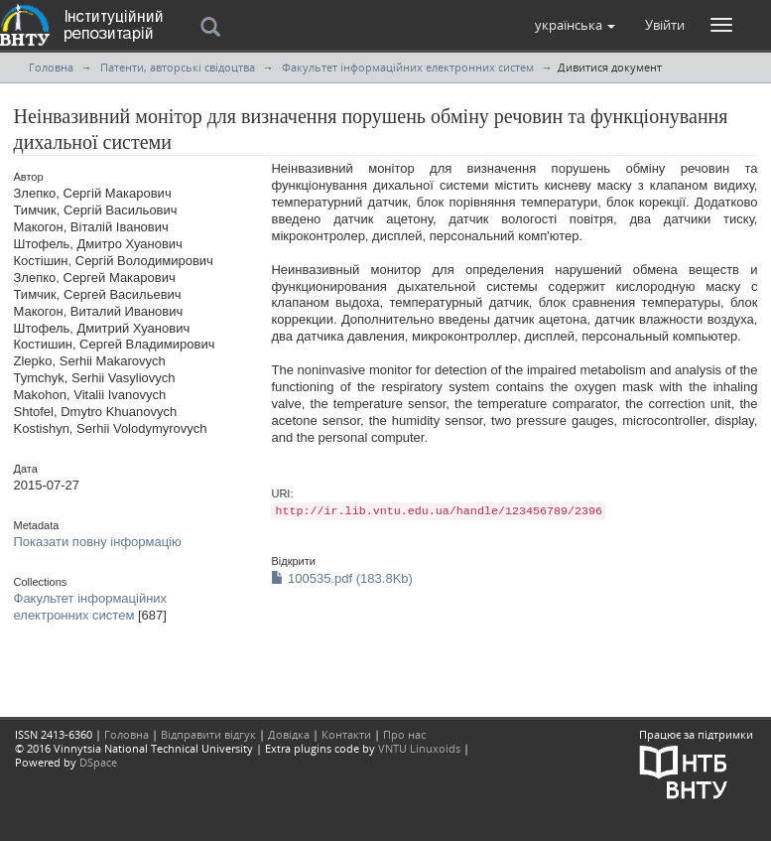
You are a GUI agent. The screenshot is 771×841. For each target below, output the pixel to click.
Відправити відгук (208, 734)
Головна (51, 67)
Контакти (346, 734)
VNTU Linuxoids (419, 748)
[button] (575, 25)
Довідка (289, 734)
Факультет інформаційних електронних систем (408, 67)
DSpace (98, 762)
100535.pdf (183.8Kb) (341, 578)
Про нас (404, 734)
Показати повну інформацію (98, 541)
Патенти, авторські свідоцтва (177, 67)
